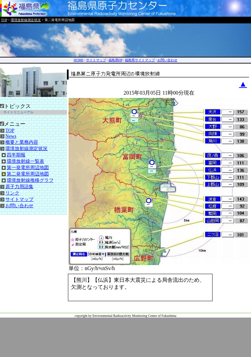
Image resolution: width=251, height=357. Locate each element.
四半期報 (16, 154)
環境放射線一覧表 (25, 161)
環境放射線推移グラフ (30, 180)
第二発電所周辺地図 (28, 173)
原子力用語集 (19, 186)
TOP (4, 20)
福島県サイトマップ (140, 60)
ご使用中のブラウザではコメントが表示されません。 (140, 287)
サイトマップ (96, 60)
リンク (12, 193)
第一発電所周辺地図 (28, 167)
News (10, 136)
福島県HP (115, 60)
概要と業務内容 (21, 142)
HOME (78, 60)
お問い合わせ (167, 60)
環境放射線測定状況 (26, 20)
